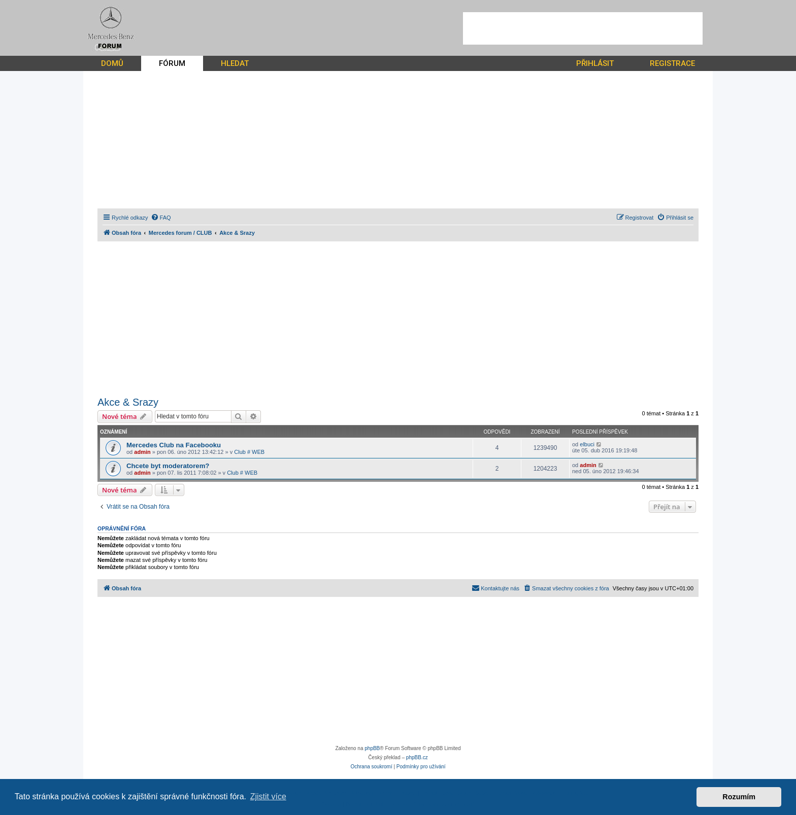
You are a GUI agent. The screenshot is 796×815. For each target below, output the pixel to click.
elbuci (587, 444)
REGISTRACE (672, 63)
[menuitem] (161, 217)
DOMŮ (112, 63)
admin (142, 452)
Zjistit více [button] (268, 796)
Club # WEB (249, 452)
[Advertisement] (583, 28)
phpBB (372, 748)
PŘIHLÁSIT (595, 63)
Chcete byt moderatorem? (167, 466)
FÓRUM (172, 63)
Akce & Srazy (127, 402)
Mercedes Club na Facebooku (173, 445)
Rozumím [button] (738, 797)
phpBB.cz (417, 757)
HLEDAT (235, 63)
